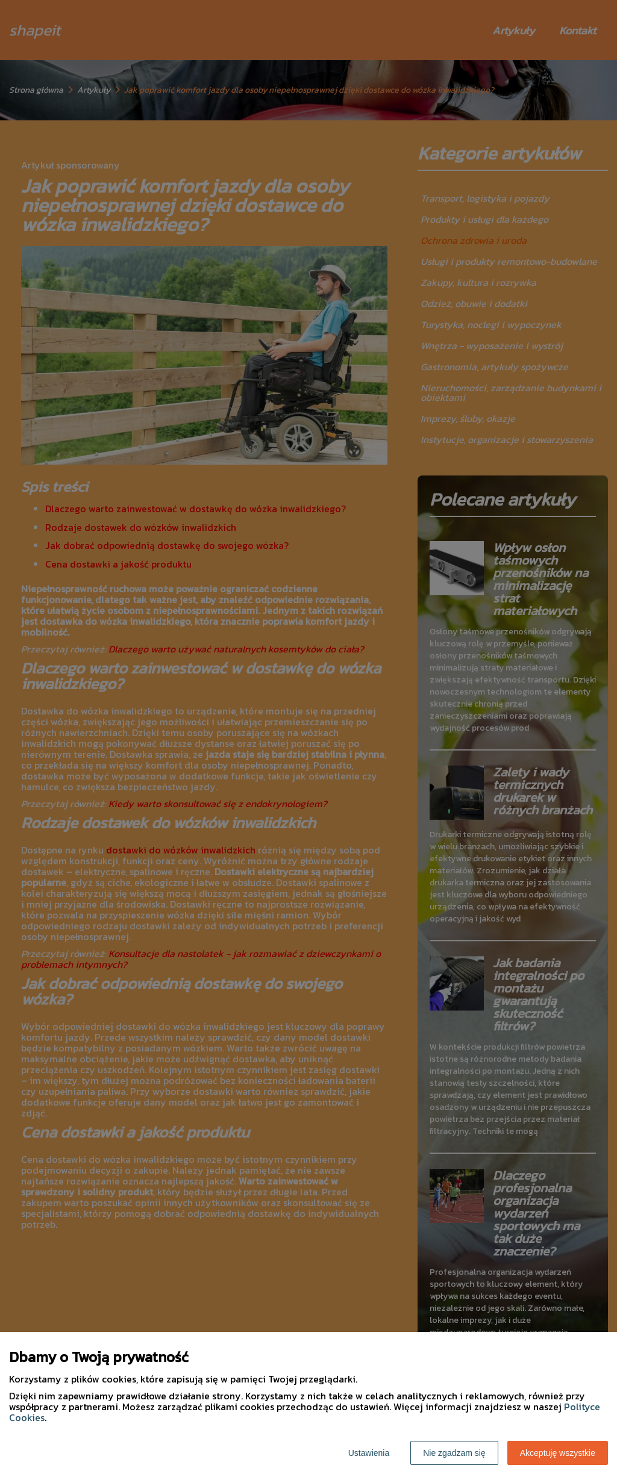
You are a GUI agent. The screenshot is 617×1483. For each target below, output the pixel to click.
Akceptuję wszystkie (557, 1453)
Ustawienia (368, 1453)
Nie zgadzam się (454, 1453)
